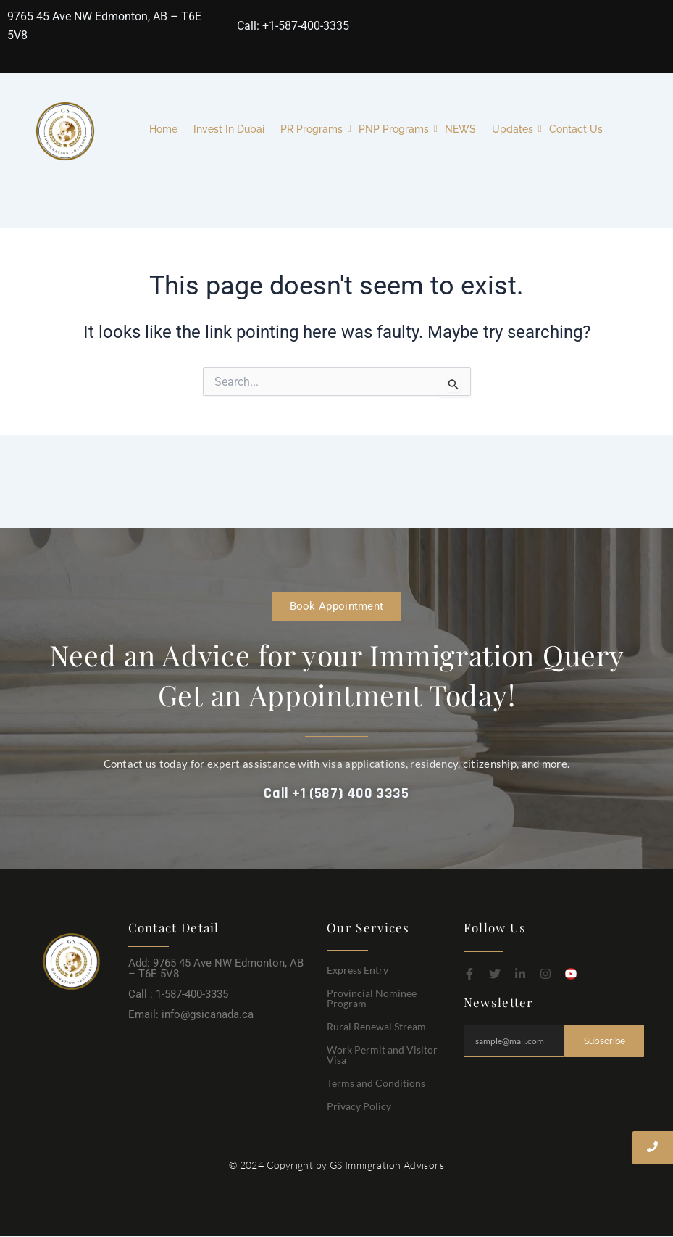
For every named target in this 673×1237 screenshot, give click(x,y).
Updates (514, 129)
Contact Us (576, 129)
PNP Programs (395, 129)
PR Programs (313, 129)
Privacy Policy (359, 1106)
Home (163, 129)
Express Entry (357, 970)
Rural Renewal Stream (376, 1026)
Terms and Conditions (376, 1083)
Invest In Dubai (228, 129)
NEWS (460, 129)
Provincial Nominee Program (372, 998)
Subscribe (604, 1040)
